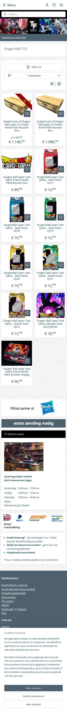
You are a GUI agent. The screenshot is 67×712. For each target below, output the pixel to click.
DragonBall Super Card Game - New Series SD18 (17, 227)
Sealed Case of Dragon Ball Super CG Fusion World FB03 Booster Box (16, 126)
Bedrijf (5, 627)
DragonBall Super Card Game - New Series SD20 (17, 275)
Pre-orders (7, 601)
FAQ (3, 613)
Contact (6, 635)
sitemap (60, 699)
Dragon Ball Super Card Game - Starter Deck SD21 (50, 275)
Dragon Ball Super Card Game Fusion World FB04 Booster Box (16, 179)
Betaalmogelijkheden (13, 593)
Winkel (5, 605)
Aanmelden (10, 684)
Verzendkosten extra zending (18, 589)
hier (28, 480)
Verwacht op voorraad (13, 37)
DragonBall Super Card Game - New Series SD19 (50, 227)
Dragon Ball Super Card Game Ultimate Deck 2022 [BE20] (50, 323)
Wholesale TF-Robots (13, 609)
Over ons (6, 631)
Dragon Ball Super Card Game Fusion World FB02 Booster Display (16, 371)
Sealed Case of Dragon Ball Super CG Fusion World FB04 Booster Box (50, 126)
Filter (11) (33, 67)
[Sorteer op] (33, 76)
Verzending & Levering (14, 585)
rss (33, 705)
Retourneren (8, 597)
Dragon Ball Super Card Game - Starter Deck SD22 (16, 323)
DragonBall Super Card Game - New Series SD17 (50, 179)
